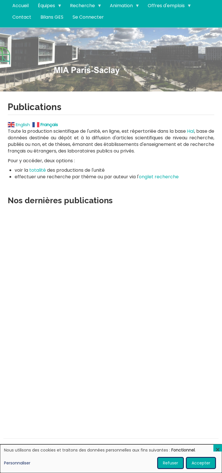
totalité (37, 170)
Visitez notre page (111, 59)
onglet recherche (159, 176)
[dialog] (111, 458)
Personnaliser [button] (17, 463)
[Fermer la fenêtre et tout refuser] (217, 448)
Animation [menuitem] (122, 6)
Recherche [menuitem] (83, 6)
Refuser (170, 463)
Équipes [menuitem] (47, 6)
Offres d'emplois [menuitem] (167, 6)
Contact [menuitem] (21, 17)
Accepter (201, 463)
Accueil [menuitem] (20, 5)
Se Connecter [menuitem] (88, 17)
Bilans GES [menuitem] (51, 17)
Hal (190, 131)
